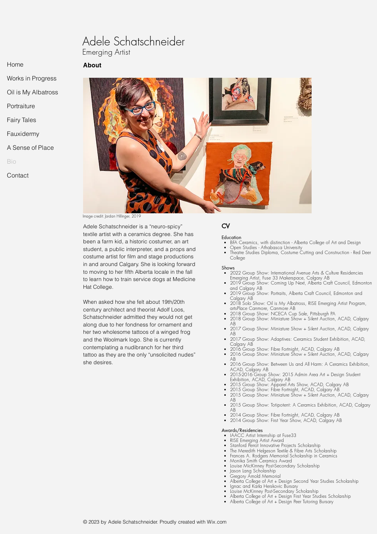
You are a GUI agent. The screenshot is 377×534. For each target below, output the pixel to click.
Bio (11, 161)
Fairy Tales (21, 120)
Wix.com (217, 522)
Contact (17, 175)
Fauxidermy (23, 133)
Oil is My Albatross (32, 92)
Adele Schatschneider (133, 41)
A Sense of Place (30, 147)
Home (15, 64)
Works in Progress (32, 78)
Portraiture (21, 106)
